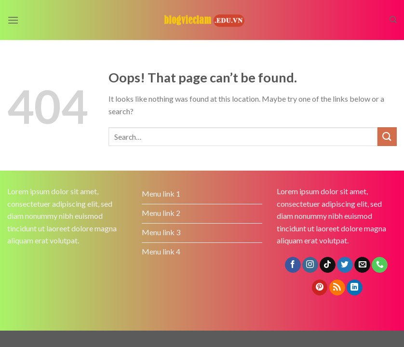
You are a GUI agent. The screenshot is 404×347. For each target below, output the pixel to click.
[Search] (393, 20)
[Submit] (387, 136)
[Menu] (13, 20)
